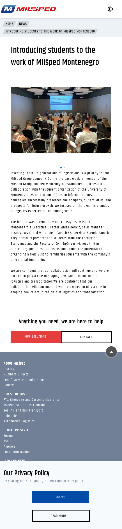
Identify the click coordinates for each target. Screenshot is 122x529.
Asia (7, 441)
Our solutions (35, 336)
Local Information (17, 452)
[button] (61, 167)
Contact (86, 337)
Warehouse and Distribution (24, 405)
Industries (11, 416)
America (10, 446)
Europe (9, 436)
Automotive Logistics (19, 421)
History (9, 369)
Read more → (61, 516)
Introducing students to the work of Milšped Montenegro (50, 31)
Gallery (9, 385)
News (23, 24)
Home (9, 24)
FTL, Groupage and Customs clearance (32, 399)
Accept (60, 497)
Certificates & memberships (24, 380)
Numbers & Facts (16, 374)
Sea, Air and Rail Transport (23, 410)
